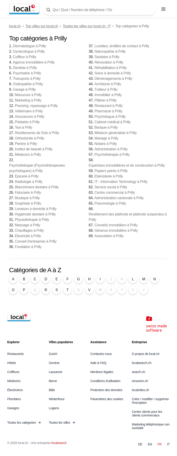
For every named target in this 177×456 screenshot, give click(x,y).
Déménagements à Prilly (113, 78)
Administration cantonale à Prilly (119, 198)
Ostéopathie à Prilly (28, 84)
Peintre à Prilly (26, 144)
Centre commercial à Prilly (115, 192)
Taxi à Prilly (23, 127)
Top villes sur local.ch (41, 26)
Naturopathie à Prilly (110, 51)
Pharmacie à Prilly (108, 111)
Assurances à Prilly (29, 116)
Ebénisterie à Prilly (109, 176)
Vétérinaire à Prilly (29, 111)
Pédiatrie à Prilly (27, 122)
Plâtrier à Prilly (106, 100)
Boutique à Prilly (27, 198)
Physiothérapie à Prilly (32, 220)
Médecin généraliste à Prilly (116, 133)
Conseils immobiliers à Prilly (116, 225)
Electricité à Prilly (28, 236)
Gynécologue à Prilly (29, 51)
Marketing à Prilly (28, 100)
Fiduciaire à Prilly (28, 192)
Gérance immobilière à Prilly (116, 230)
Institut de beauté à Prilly (34, 149)
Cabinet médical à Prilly (113, 122)
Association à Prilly (109, 236)
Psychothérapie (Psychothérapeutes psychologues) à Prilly (37, 168)
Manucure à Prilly (28, 95)
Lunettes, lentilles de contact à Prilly (122, 46)
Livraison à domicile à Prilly (35, 209)
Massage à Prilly (27, 225)
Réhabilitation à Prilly (111, 68)
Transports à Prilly (27, 78)
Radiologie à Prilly (28, 182)
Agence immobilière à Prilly (34, 62)
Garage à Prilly (24, 89)
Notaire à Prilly (106, 144)
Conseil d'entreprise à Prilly (35, 241)
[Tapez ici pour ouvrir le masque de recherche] (99, 10)
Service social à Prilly (111, 187)
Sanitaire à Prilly (107, 57)
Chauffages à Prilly (29, 230)
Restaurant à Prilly (109, 106)
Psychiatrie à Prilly (27, 73)
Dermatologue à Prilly (29, 46)
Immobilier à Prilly (108, 95)
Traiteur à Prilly (106, 89)
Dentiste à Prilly (25, 68)
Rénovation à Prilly (109, 62)
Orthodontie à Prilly (29, 138)
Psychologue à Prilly (110, 116)
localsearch (58, 443)
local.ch (15, 26)
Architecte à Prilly (108, 84)
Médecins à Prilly (28, 154)
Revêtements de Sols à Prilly (37, 133)
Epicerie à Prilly (27, 176)
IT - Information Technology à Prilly (121, 182)
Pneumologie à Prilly (110, 203)
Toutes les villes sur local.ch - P (87, 26)
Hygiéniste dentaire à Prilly (35, 214)
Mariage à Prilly (106, 138)
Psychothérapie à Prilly (112, 154)
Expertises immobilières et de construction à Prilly (127, 165)
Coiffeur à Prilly (24, 57)
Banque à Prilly (106, 127)
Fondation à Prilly (28, 247)
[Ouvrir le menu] (163, 9)
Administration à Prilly (111, 149)
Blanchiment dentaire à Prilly (37, 187)
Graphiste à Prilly (28, 203)
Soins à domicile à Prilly (113, 73)
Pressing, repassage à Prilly (36, 106)
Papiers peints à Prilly (111, 171)
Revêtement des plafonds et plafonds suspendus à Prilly (128, 217)
